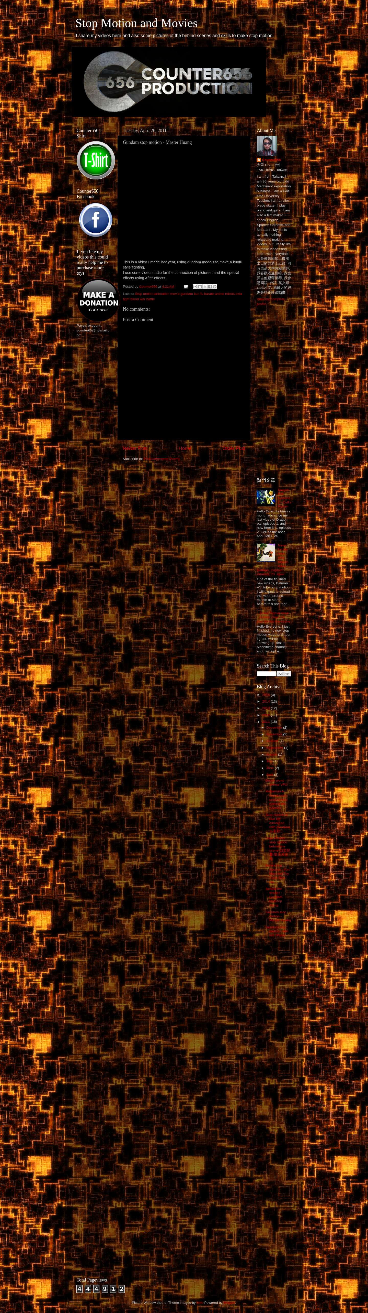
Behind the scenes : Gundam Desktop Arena (274, 897)
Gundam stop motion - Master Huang (278, 916)
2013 (266, 708)
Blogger (229, 1303)
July (269, 761)
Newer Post (135, 448)
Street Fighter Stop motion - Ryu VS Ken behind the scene (273, 617)
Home (185, 448)
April (270, 775)
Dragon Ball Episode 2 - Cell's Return (284, 498)
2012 (266, 715)
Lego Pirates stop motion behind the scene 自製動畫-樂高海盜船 (278, 848)
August (272, 754)
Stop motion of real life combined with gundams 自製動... (278, 823)
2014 (266, 701)
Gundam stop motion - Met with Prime (277, 931)
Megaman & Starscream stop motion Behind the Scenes (276, 799)
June (270, 768)
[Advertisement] (97, 422)
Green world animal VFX (276, 783)
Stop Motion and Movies (136, 23)
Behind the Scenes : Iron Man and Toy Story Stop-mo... (278, 874)
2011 (266, 722)
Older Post (234, 448)
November (274, 734)
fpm (199, 1303)
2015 (266, 695)
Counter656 (271, 160)
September (275, 748)
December (274, 727)
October (273, 741)
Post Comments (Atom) (162, 459)
